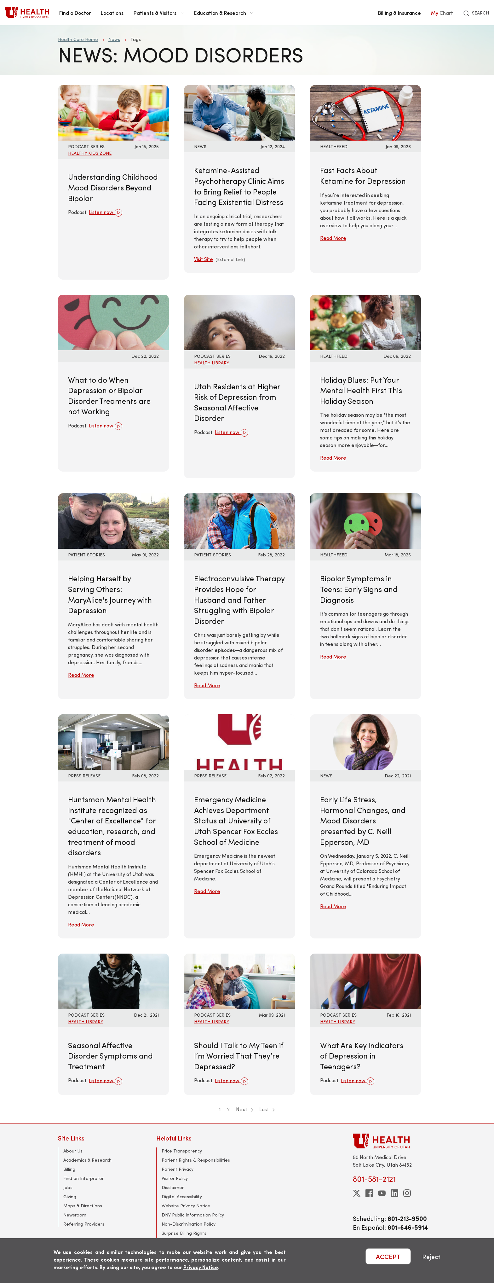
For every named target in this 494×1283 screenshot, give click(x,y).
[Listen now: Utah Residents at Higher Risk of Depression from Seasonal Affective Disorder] (239, 321)
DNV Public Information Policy (193, 1215)
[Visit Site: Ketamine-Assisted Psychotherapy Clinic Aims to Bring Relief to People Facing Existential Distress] (239, 112)
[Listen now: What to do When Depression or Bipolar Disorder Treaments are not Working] (113, 321)
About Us (73, 1151)
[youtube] (382, 1193)
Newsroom (74, 1215)
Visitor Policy (175, 1178)
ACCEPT (388, 1256)
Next (244, 1109)
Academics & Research (87, 1160)
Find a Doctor (75, 12)
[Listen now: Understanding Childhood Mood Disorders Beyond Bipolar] (113, 112)
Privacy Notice (200, 1267)
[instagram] (407, 1193)
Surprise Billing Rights (184, 1233)
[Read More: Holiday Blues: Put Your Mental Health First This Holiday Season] (365, 321)
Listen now (105, 213)
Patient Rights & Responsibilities (196, 1160)
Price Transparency (182, 1151)
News (114, 39)
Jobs (67, 1187)
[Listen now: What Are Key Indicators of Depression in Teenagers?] (365, 980)
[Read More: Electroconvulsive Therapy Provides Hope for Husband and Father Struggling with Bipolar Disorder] (239, 520)
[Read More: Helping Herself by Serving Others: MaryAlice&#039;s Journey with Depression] (113, 520)
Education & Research (224, 12)
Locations (112, 12)
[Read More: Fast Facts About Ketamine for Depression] (365, 112)
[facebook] (369, 1193)
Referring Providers (83, 1224)
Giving (69, 1196)
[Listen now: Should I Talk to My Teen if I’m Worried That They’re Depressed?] (239, 980)
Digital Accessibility (182, 1196)
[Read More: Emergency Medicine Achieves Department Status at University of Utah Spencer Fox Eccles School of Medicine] (239, 741)
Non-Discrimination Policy (188, 1224)
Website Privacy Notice (186, 1206)
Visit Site (203, 259)
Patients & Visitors (159, 12)
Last (267, 1109)
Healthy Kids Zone (90, 153)
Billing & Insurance (399, 12)
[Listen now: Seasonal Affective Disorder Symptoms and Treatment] (113, 980)
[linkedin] (394, 1193)
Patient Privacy (177, 1169)
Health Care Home (78, 39)
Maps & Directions (82, 1206)
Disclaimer (173, 1187)
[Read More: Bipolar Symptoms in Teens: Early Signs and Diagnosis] (365, 520)
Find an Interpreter (83, 1178)
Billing (69, 1169)
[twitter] (356, 1193)
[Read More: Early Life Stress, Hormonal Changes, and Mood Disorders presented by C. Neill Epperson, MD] (365, 741)
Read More (333, 238)
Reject (431, 1256)
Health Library (211, 363)
